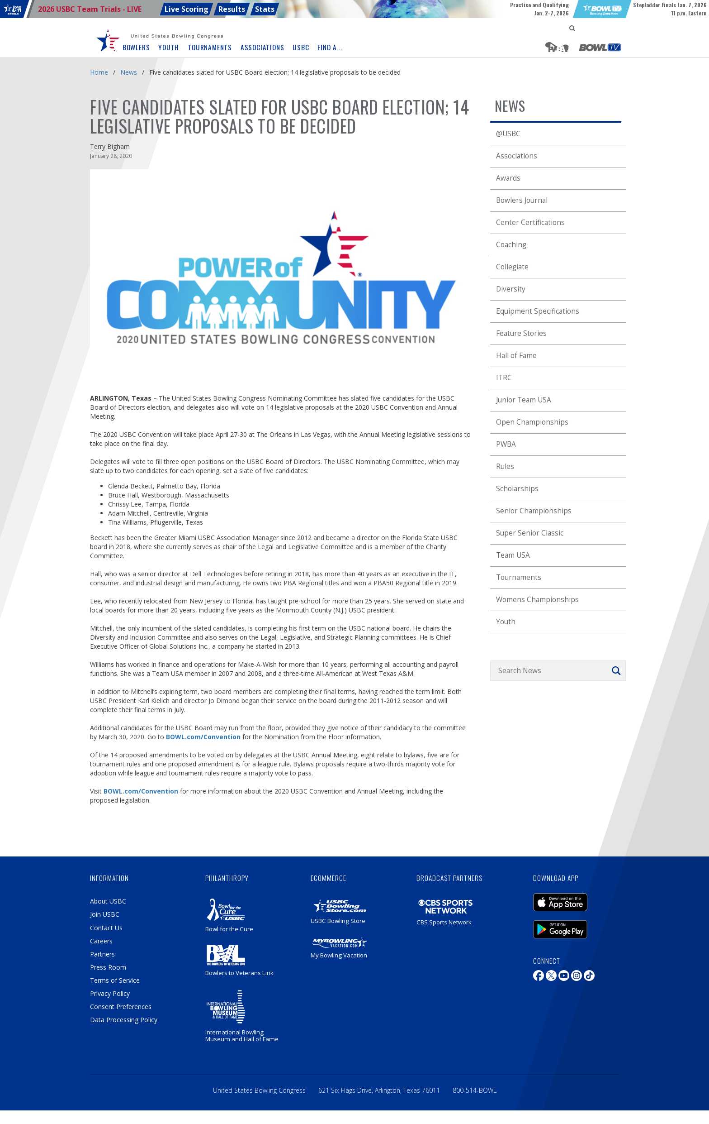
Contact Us (106, 927)
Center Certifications (530, 222)
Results (231, 9)
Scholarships (517, 488)
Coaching (511, 244)
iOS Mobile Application (560, 902)
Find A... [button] (329, 47)
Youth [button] (168, 47)
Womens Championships (537, 599)
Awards (508, 178)
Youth (505, 622)
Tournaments (518, 577)
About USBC (108, 901)
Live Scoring (186, 9)
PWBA (506, 444)
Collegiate (512, 267)
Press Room (108, 967)
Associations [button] (262, 47)
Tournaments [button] (210, 47)
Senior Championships (534, 511)
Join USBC (104, 914)
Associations (516, 156)
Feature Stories (521, 333)
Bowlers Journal (522, 200)
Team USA (513, 555)
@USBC (508, 134)
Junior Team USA (523, 400)
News (128, 72)
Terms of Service (115, 980)
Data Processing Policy (123, 1019)
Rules (505, 466)
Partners (102, 954)
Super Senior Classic (529, 533)
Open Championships (532, 422)
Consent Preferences (120, 1006)
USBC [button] (301, 47)
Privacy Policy (110, 993)
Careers (101, 941)
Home (99, 72)
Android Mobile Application (560, 929)
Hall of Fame (516, 355)
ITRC (504, 378)
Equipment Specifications (537, 311)
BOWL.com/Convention (203, 736)
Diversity (510, 289)
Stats (264, 9)
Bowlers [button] (136, 47)
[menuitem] (110, 40)
